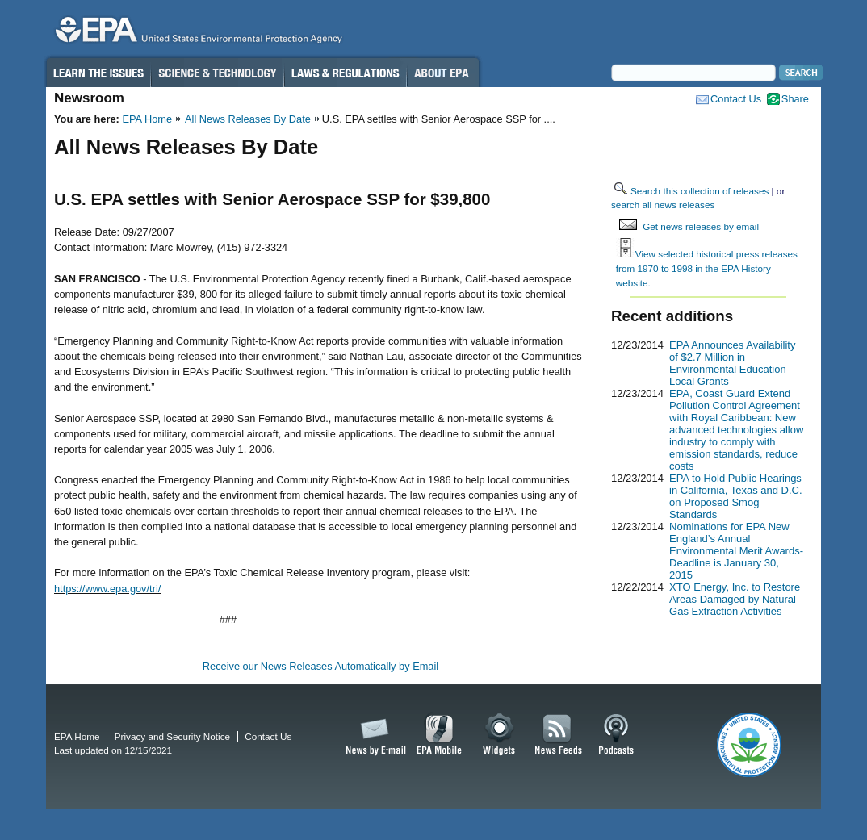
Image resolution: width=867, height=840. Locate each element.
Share (795, 99)
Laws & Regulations (345, 72)
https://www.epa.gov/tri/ (107, 589)
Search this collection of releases (699, 191)
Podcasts (616, 735)
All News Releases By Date (248, 119)
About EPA (443, 72)
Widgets (500, 735)
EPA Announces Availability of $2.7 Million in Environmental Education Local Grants (732, 363)
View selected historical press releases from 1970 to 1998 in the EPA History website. (707, 268)
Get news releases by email (701, 226)
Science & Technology (217, 72)
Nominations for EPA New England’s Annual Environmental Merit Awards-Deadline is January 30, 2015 (736, 550)
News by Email (373, 735)
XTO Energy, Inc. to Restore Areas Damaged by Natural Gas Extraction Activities (734, 599)
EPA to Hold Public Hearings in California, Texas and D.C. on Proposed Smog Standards (735, 496)
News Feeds (558, 735)
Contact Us (735, 99)
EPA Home (147, 119)
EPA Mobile (439, 735)
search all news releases (662, 204)
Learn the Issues (97, 72)
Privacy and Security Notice (172, 736)
